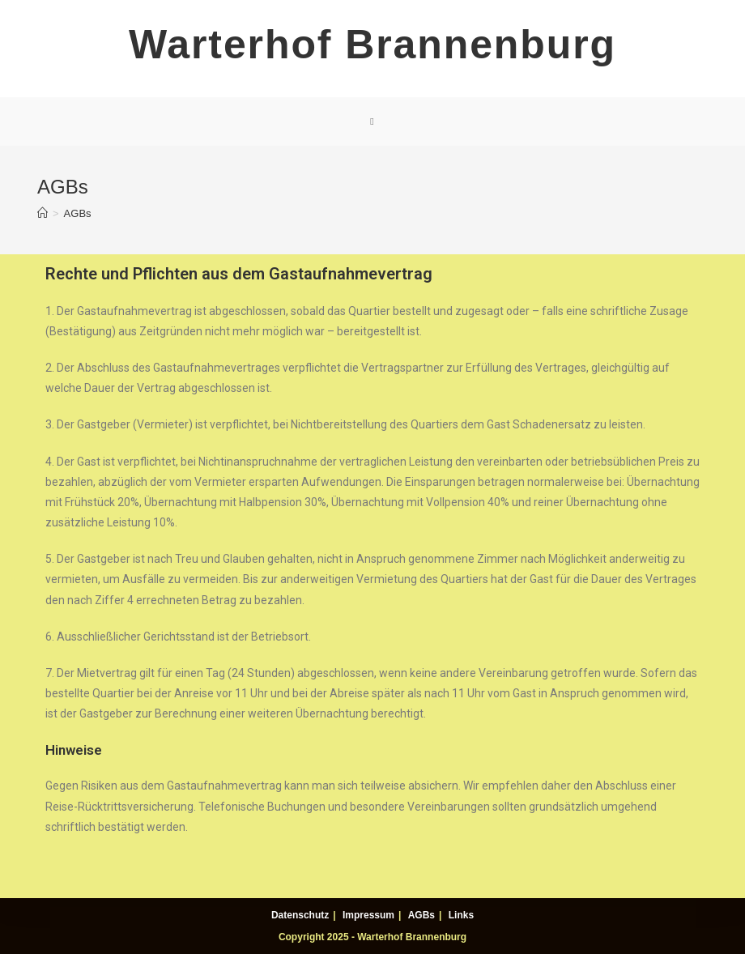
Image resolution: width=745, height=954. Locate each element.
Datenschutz (300, 915)
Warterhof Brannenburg (372, 44)
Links (461, 915)
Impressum (368, 915)
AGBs (421, 915)
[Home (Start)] (42, 213)
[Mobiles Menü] (372, 121)
